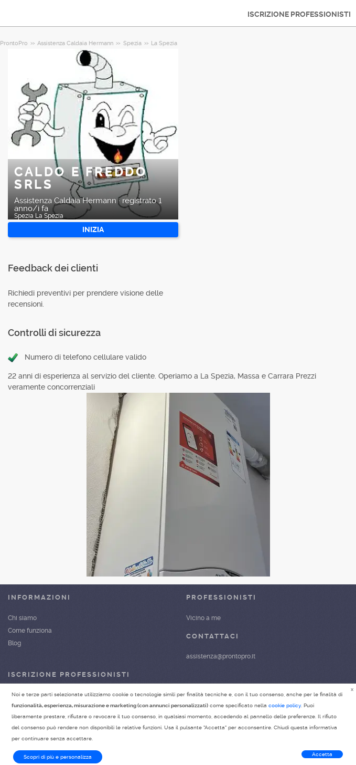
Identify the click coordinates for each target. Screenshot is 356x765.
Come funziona (30, 630)
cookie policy (284, 705)
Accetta (322, 754)
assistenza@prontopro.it (220, 656)
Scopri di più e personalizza (58, 757)
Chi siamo (22, 618)
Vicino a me (203, 618)
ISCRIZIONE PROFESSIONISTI (299, 14)
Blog (14, 643)
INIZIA (93, 229)
